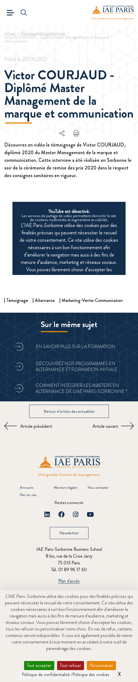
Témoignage (17, 300)
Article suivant (105, 426)
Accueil (10, 33)
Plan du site (28, 495)
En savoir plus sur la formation (75, 346)
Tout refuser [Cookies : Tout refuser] (70, 665)
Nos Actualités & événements (43, 33)
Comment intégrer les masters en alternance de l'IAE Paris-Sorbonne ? (82, 388)
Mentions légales (65, 487)
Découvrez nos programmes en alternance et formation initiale (76, 366)
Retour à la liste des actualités (69, 411)
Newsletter (69, 533)
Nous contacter (98, 487)
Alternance (45, 300)
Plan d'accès (69, 581)
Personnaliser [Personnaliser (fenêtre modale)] (101, 665)
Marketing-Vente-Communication (92, 300)
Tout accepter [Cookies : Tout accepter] (39, 665)
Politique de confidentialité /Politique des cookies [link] (65, 674)
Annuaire (26, 487)
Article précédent (36, 426)
